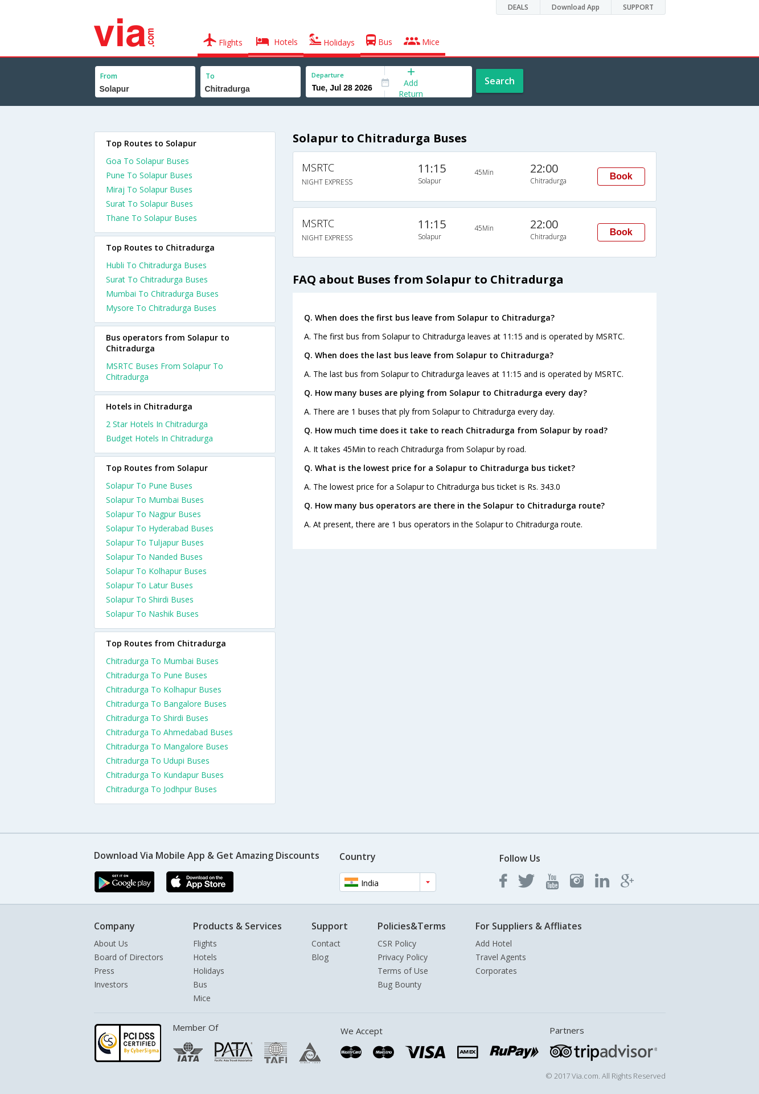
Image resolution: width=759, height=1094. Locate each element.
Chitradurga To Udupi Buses (158, 760)
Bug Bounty (399, 984)
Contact (325, 943)
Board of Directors (128, 957)
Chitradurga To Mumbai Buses (162, 660)
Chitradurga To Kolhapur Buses (163, 689)
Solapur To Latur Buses (149, 585)
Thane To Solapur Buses (151, 217)
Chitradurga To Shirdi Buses (157, 717)
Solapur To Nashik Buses (152, 613)
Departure (327, 75)
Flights (205, 943)
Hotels (205, 957)
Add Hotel (493, 943)
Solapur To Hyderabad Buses (160, 528)
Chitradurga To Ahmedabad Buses (169, 732)
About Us (111, 943)
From (108, 76)
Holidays (208, 970)
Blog (320, 957)
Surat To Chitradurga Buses (157, 279)
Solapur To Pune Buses (149, 485)
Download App (576, 7)
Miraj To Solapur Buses (149, 189)
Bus (200, 984)
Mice (202, 998)
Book (621, 176)
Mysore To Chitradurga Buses (161, 307)
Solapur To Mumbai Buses (155, 499)
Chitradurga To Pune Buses (156, 675)
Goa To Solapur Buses (147, 160)
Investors (111, 984)
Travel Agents (500, 957)
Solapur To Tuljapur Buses (155, 542)
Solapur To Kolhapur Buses (156, 571)
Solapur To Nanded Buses (154, 556)
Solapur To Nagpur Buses (153, 514)
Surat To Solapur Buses (149, 203)
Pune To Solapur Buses (149, 175)
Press (104, 970)
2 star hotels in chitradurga (157, 424)
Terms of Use (403, 970)
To (210, 76)
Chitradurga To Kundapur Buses (165, 774)
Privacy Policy (403, 957)
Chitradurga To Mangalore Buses (167, 746)
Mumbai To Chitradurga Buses (162, 293)
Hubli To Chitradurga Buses (156, 265)
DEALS (518, 7)
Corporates (496, 970)
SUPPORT (638, 7)
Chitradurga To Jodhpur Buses (161, 789)
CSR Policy (397, 943)
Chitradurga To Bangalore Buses (166, 703)
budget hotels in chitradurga (159, 438)
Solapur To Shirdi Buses (150, 599)
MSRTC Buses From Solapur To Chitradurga (164, 371)
